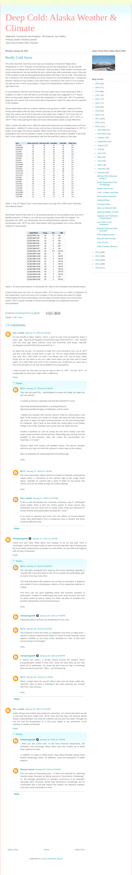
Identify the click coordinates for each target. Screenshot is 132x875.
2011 (97, 264)
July (100, 149)
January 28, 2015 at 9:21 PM (39, 629)
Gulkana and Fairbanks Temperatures (107, 217)
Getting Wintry (103, 200)
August (101, 145)
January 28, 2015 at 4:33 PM (37, 709)
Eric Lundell (18, 333)
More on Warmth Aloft (106, 208)
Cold (14, 317)
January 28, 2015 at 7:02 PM (52, 739)
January (101, 172)
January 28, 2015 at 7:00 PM (52, 616)
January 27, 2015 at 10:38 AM (39, 388)
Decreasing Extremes (106, 196)
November (102, 134)
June (100, 153)
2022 (97, 99)
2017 (97, 118)
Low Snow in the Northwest (104, 223)
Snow (20, 317)
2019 (97, 111)
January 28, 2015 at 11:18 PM (39, 677)
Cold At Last (102, 242)
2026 (97, 83)
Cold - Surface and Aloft (107, 192)
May (100, 157)
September (103, 141)
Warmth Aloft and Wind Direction (107, 229)
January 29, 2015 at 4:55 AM (48, 769)
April (100, 161)
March (101, 165)
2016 (97, 122)
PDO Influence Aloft (105, 235)
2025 (97, 87)
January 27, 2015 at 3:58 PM (39, 566)
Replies (19, 383)
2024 (97, 91)
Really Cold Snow (105, 188)
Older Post (79, 849)
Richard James (27, 769)
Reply (15, 377)
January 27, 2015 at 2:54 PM (45, 538)
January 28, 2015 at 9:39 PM (52, 656)
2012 (97, 260)
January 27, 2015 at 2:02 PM (45, 498)
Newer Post (13, 849)
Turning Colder (103, 204)
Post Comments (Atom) (52, 858)
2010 (97, 268)
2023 (97, 95)
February (102, 169)
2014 (97, 252)
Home (46, 849)
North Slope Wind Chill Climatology (107, 183)
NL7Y (22, 388)
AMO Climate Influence (107, 246)
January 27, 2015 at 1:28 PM (39, 471)
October (101, 137)
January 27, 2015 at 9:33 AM (37, 333)
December (102, 130)
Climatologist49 (20, 538)
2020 (97, 107)
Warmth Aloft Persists (106, 238)
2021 (97, 103)
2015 (97, 126)
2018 (97, 115)
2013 (97, 256)
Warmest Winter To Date (108, 212)
